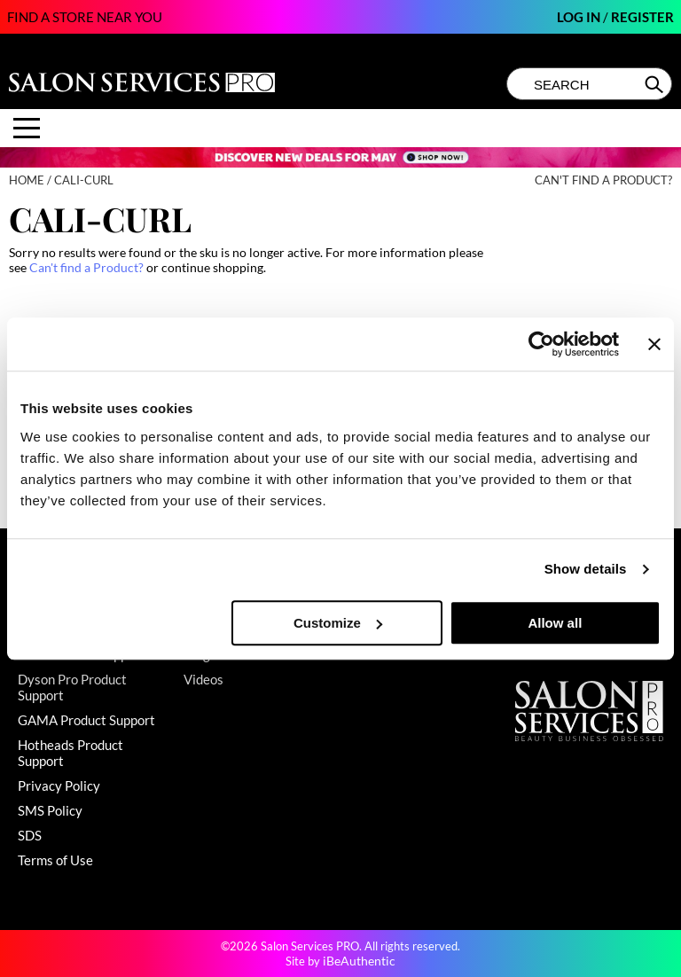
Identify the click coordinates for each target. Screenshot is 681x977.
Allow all (555, 622)
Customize (338, 622)
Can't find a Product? (603, 180)
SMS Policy (50, 810)
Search (656, 84)
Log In (580, 17)
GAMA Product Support (86, 720)
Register (642, 17)
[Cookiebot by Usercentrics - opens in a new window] (541, 344)
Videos (203, 679)
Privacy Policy (59, 785)
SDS (30, 835)
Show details (585, 568)
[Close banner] (654, 344)
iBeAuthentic (359, 960)
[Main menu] (26, 128)
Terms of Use (55, 860)
